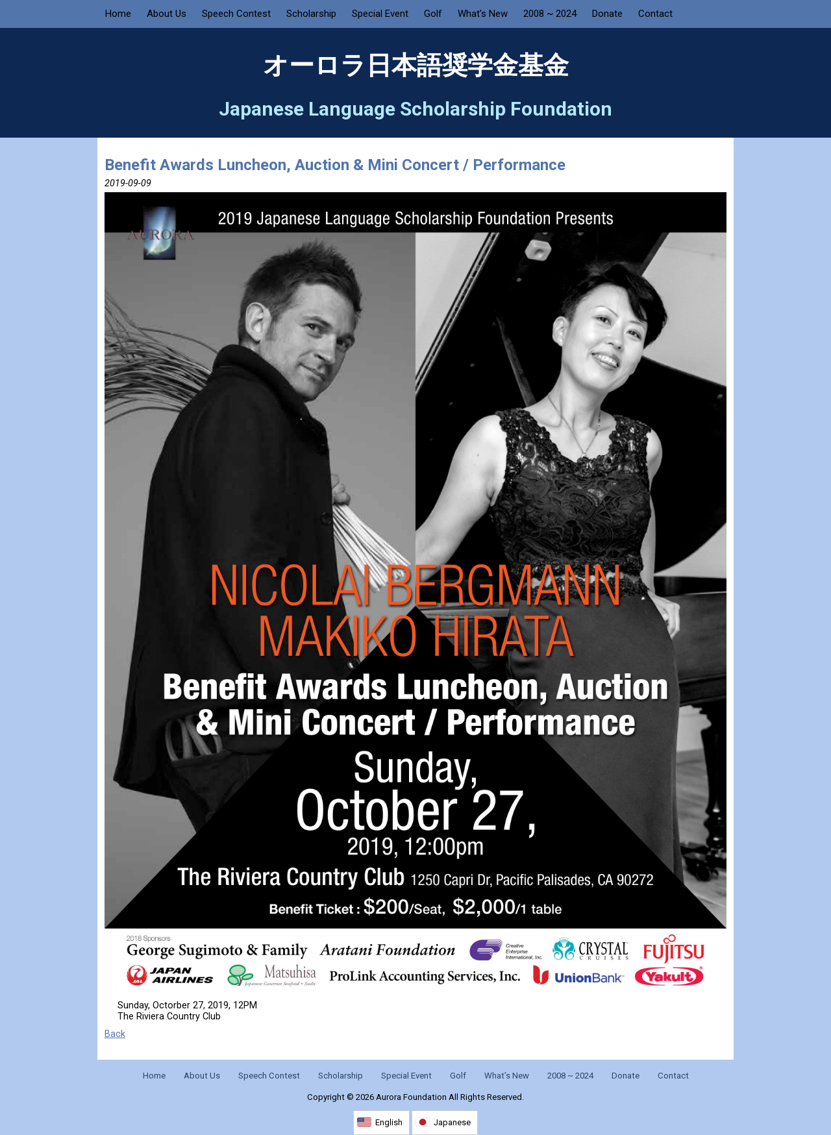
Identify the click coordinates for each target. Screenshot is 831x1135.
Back (115, 1034)
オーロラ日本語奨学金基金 (416, 66)
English (389, 1122)
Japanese (452, 1122)
